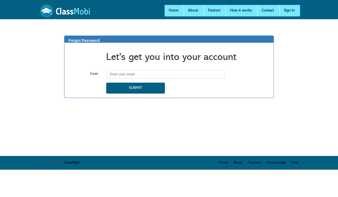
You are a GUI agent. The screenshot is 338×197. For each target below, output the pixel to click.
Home (173, 11)
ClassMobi (71, 162)
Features (254, 162)
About (193, 11)
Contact (268, 11)
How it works (241, 11)
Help (295, 162)
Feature (214, 11)
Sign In (289, 11)
